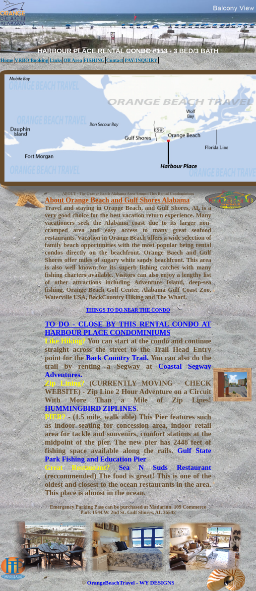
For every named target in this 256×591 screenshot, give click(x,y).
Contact (114, 60)
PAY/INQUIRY (141, 60)
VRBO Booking (32, 60)
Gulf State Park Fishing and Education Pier (128, 455)
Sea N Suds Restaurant (165, 467)
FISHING (94, 60)
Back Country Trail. (117, 358)
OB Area (73, 60)
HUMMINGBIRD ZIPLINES (90, 408)
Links (56, 60)
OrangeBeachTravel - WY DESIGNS (131, 583)
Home (6, 60)
